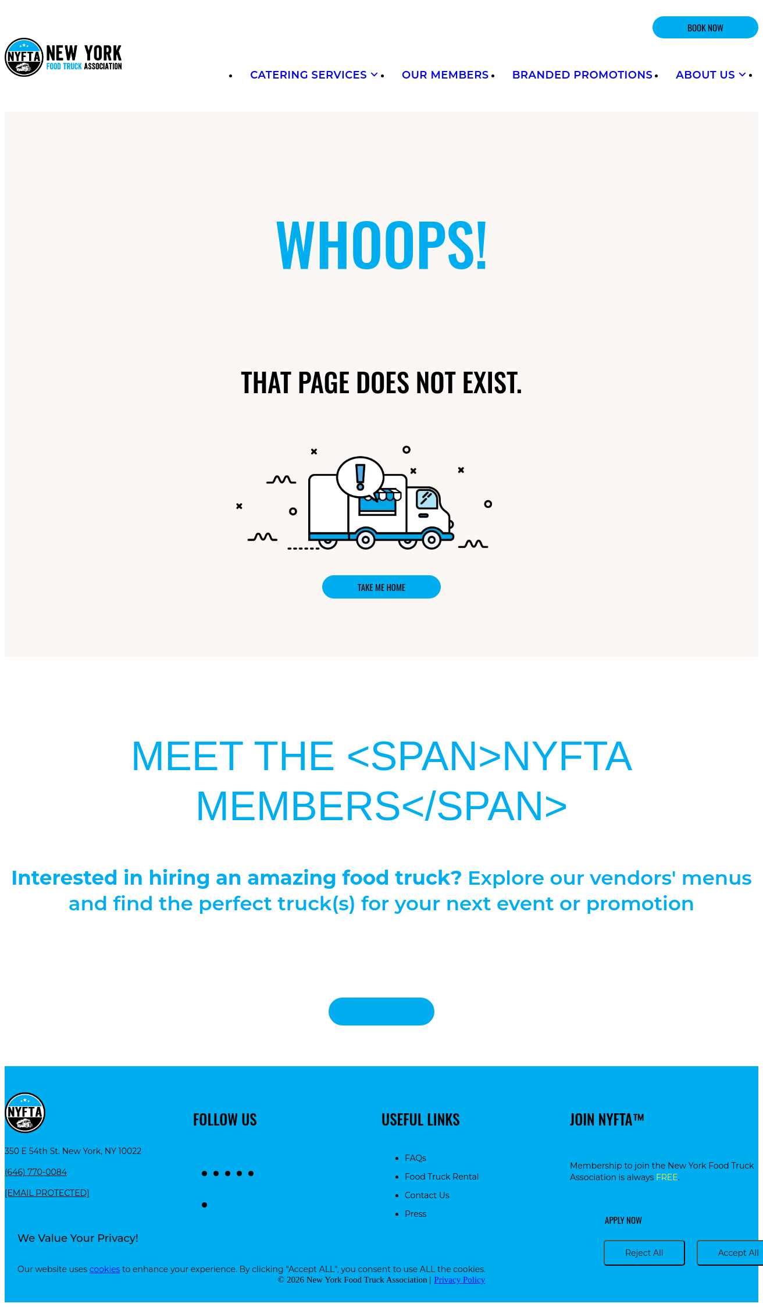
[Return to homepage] (63, 58)
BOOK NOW (705, 27)
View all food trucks (381, 1011)
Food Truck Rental (442, 1176)
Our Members (445, 75)
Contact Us (427, 1195)
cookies (105, 1269)
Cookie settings (539, 1253)
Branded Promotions (582, 75)
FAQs (415, 1158)
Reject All (644, 1253)
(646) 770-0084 (36, 1172)
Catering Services (314, 75)
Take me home (381, 587)
